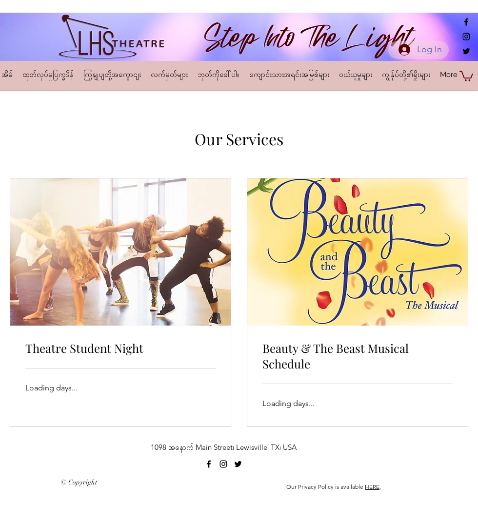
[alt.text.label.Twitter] (466, 51)
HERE (372, 486)
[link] (120, 348)
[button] (466, 75)
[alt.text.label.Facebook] (466, 22)
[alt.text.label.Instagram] (466, 36)
